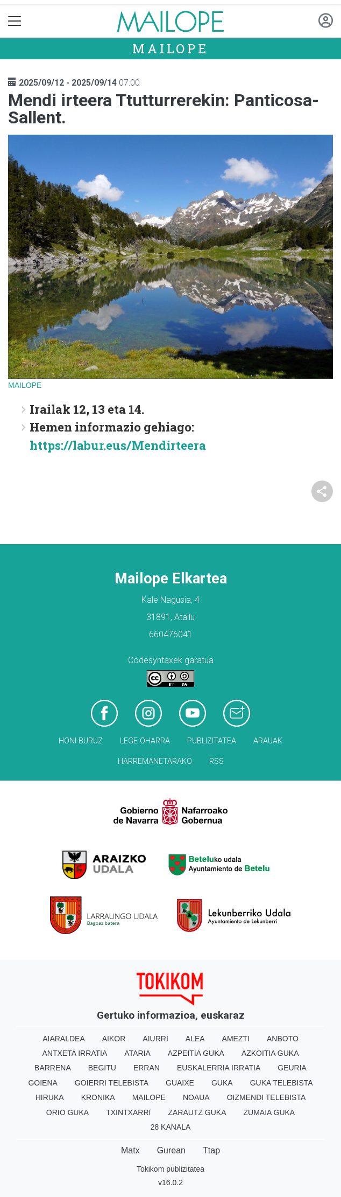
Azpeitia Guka (196, 1053)
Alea (195, 1038)
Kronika (98, 1097)
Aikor (114, 1038)
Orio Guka (67, 1112)
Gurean (171, 1150)
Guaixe (180, 1082)
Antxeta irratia (75, 1053)
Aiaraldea (63, 1038)
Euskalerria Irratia (218, 1067)
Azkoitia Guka (270, 1053)
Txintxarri (128, 1112)
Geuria (292, 1067)
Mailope (170, 48)
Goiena (42, 1082)
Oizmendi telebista (266, 1097)
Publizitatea (211, 741)
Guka (222, 1082)
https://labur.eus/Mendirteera (118, 445)
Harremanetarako (155, 761)
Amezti (236, 1038)
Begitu (102, 1067)
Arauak (267, 741)
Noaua (196, 1097)
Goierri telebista (111, 1082)
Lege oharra (145, 741)
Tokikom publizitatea (170, 1169)
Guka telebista (281, 1082)
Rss (216, 761)
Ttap (211, 1150)
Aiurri (155, 1038)
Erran (146, 1067)
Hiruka (49, 1097)
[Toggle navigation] (14, 21)
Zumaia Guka (269, 1112)
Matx (130, 1150)
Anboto (283, 1038)
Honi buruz (81, 741)
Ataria (137, 1053)
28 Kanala (171, 1127)
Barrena (52, 1067)
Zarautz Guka (197, 1112)
